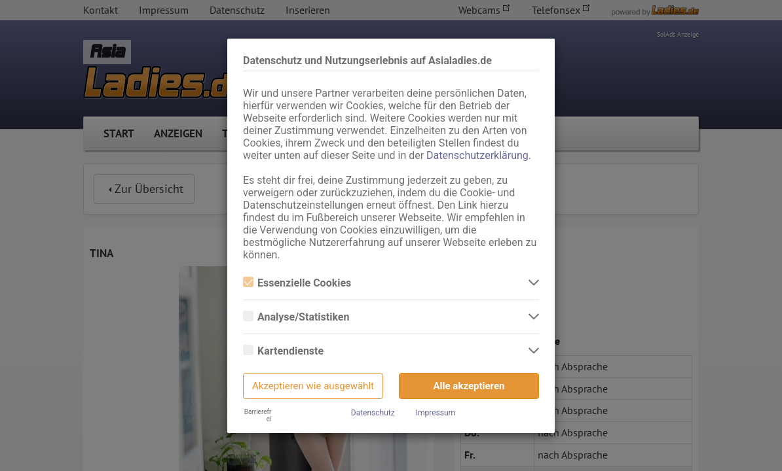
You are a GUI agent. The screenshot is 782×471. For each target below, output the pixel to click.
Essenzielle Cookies (297, 283)
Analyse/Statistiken (296, 317)
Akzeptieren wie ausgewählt (313, 386)
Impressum (435, 412)
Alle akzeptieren (469, 386)
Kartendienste (283, 351)
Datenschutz (373, 412)
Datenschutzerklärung (477, 155)
